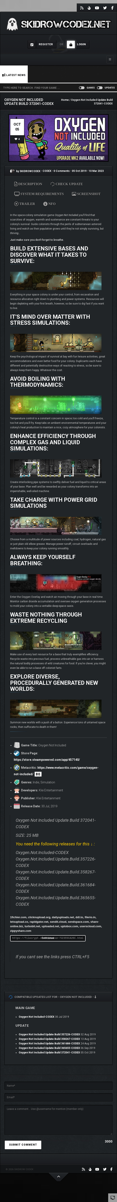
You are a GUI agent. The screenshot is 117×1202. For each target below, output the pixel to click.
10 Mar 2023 (96, 171)
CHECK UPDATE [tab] (67, 184)
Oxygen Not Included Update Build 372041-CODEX (49, 1052)
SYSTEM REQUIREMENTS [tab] (39, 194)
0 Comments (62, 171)
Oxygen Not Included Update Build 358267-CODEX (49, 1038)
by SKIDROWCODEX (25, 171)
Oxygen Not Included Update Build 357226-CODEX (49, 1034)
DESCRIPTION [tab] (28, 184)
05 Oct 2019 (79, 171)
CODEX (47, 171)
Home (65, 99)
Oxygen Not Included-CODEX (36, 1016)
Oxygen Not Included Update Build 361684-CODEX (49, 1043)
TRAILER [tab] (24, 204)
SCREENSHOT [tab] (86, 194)
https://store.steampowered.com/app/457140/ (47, 759)
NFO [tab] (49, 204)
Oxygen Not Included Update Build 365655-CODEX (49, 1048)
